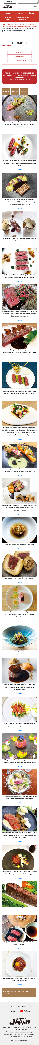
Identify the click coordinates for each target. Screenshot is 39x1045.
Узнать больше (19, 60)
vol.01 (24, 92)
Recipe (19, 131)
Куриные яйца (8, 18)
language (10, 1)
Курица (31, 13)
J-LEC (13, 1011)
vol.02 (15, 92)
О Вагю (19, 53)
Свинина (19, 13)
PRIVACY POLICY (25, 1007)
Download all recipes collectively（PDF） (15, 992)
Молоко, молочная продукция (22, 18)
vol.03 (6, 92)
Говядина (8, 13)
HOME (11, 1007)
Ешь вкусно (19, 56)
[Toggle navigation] (35, 7)
